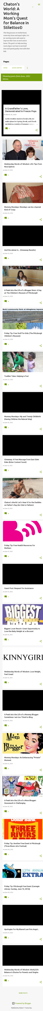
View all (5, 79)
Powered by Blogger (21, 1003)
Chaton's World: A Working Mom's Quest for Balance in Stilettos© (16, 16)
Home (5, 68)
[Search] (34, 4)
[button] (36, 130)
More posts (23, 993)
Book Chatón (17, 68)
